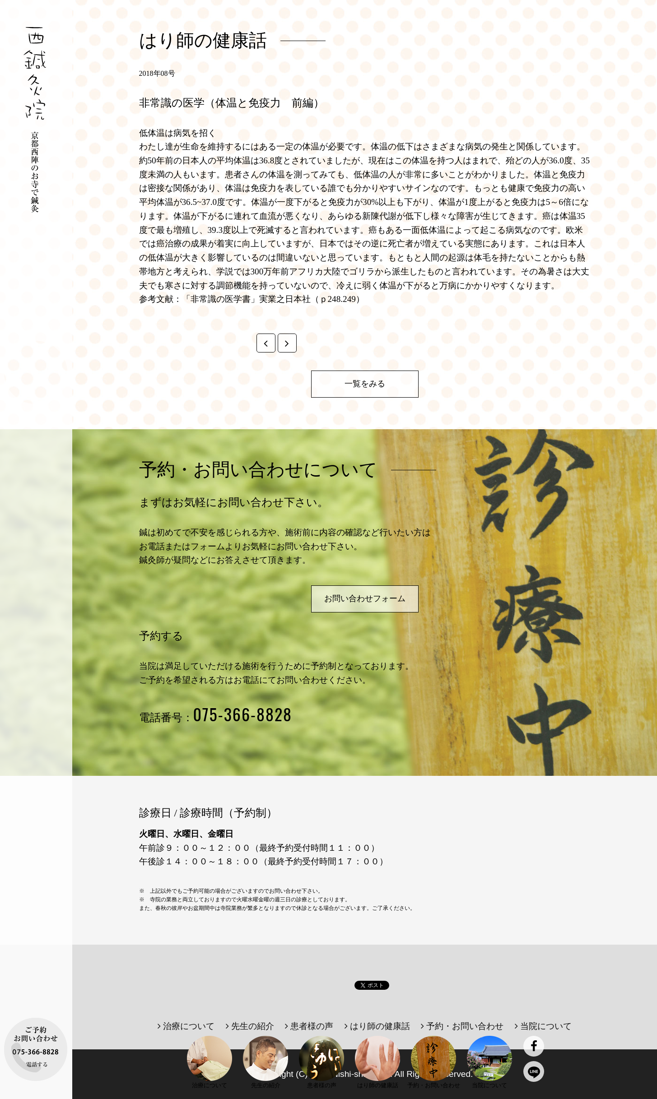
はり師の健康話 (377, 1026)
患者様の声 (309, 1026)
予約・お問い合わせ (462, 1026)
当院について (543, 1026)
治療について (186, 1026)
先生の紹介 (250, 1026)
